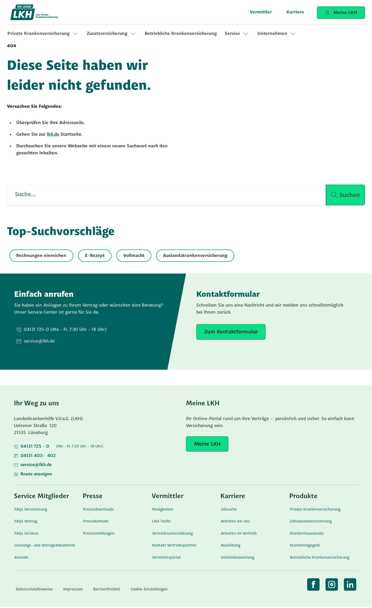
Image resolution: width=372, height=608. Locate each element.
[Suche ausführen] (345, 195)
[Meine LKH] (208, 444)
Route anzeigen (36, 475)
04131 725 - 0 (34, 447)
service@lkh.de (36, 465)
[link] (43, 33)
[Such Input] (163, 195)
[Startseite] (39, 12)
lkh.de (53, 134)
